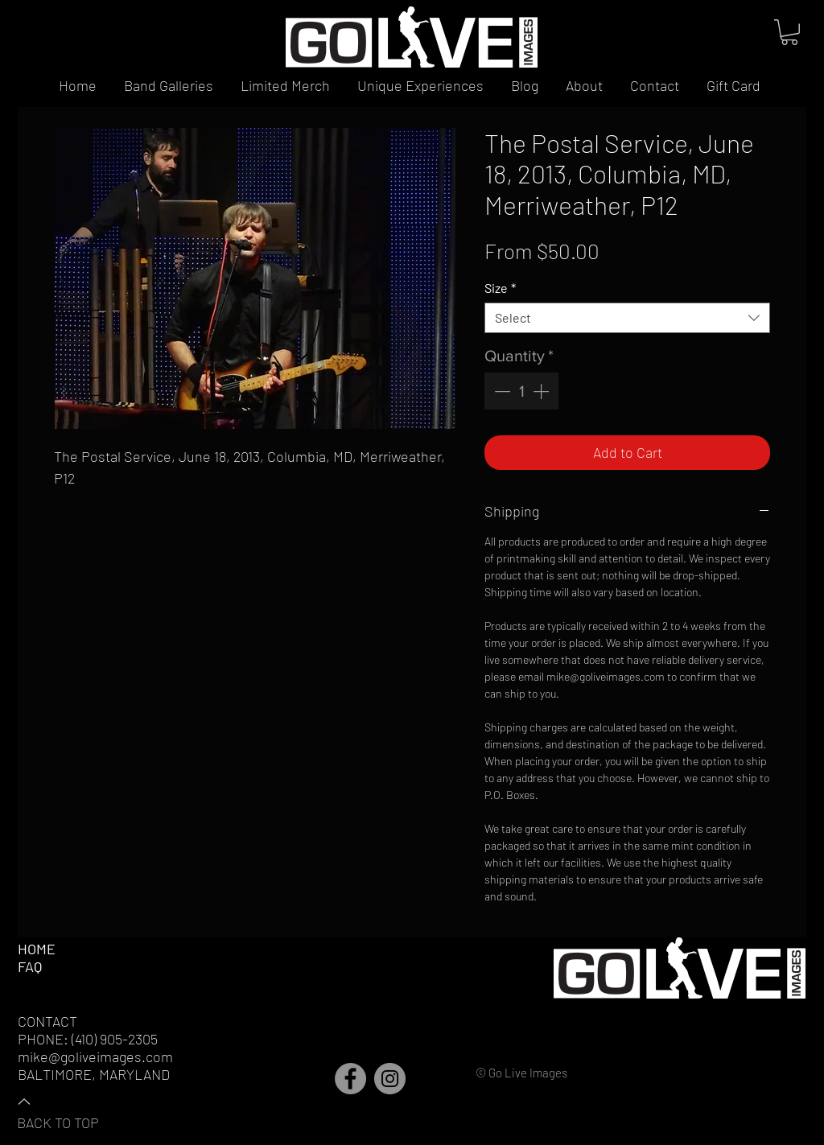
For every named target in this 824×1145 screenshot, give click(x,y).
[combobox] (627, 318)
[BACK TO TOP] (73, 1111)
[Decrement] (500, 391)
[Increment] (542, 391)
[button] (789, 32)
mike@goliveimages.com (95, 1056)
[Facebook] (350, 1078)
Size (500, 287)
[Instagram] (390, 1078)
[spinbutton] (521, 391)
